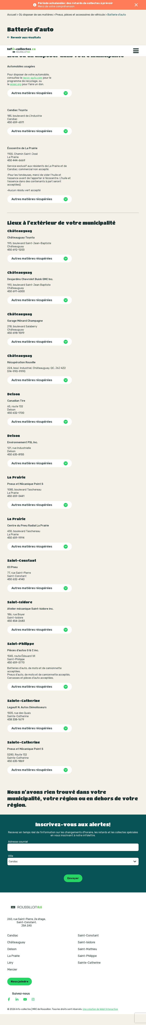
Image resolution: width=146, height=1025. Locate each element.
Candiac (12, 946)
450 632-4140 (16, 590)
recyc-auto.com (32, 88)
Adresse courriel (18, 852)
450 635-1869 (15, 771)
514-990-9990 (16, 382)
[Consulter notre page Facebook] (8, 1010)
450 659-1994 (15, 548)
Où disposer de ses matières (36, 25)
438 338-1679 (15, 730)
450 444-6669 (16, 171)
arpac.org (15, 95)
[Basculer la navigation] (136, 15)
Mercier (12, 980)
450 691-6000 (16, 302)
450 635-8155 (15, 465)
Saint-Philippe (87, 967)
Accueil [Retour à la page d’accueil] (11, 25)
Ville (10, 866)
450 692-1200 (16, 260)
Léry (10, 973)
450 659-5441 (15, 506)
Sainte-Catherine (89, 973)
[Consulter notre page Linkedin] (17, 1010)
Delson (11, 960)
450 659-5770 (16, 673)
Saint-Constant (88, 946)
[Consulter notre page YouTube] (25, 1010)
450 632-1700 (15, 423)
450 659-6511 (15, 133)
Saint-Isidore (86, 953)
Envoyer (73, 889)
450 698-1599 (15, 343)
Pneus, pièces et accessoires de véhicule (80, 25)
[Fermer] (136, 4)
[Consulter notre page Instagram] (33, 1010)
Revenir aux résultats (25, 48)
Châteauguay (16, 953)
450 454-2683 (16, 631)
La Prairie (13, 967)
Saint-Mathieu (87, 960)
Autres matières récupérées (31, 104)
